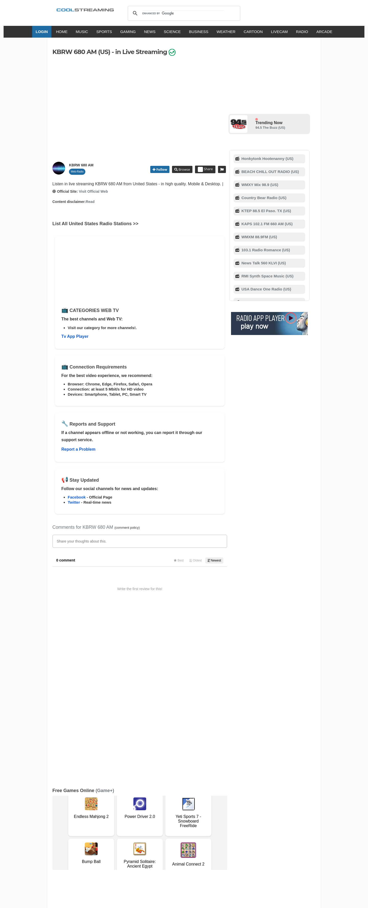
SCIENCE (172, 31)
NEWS (149, 31)
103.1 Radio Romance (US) (265, 250)
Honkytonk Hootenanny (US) (267, 158)
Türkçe (251, 848)
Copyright (166, 828)
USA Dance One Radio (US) (265, 289)
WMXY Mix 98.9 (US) (259, 184)
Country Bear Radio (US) (263, 198)
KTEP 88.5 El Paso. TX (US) (265, 211)
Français (157, 848)
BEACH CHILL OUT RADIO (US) (269, 171)
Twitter (74, 502)
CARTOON (253, 31)
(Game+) (105, 621)
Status (88, 833)
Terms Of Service (76, 828)
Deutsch (193, 848)
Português (232, 848)
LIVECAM (279, 31)
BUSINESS (199, 31)
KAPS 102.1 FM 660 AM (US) (266, 224)
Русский (212, 848)
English (122, 848)
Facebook (77, 497)
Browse (184, 169)
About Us (101, 828)
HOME (61, 31)
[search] (183, 13)
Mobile (197, 828)
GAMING (128, 31)
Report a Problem (78, 449)
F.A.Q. (132, 828)
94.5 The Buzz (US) (270, 127)
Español (175, 848)
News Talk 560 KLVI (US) (263, 263)
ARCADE (324, 31)
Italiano (139, 848)
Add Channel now (180, 791)
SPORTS (104, 31)
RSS (59, 828)
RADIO (302, 31)
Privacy (183, 828)
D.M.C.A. (147, 828)
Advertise (214, 828)
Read (90, 202)
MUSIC (82, 31)
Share (205, 169)
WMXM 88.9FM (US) (258, 237)
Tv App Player (74, 336)
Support (118, 828)
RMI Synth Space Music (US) (267, 276)
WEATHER (226, 31)
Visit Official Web (93, 191)
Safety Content (68, 833)
